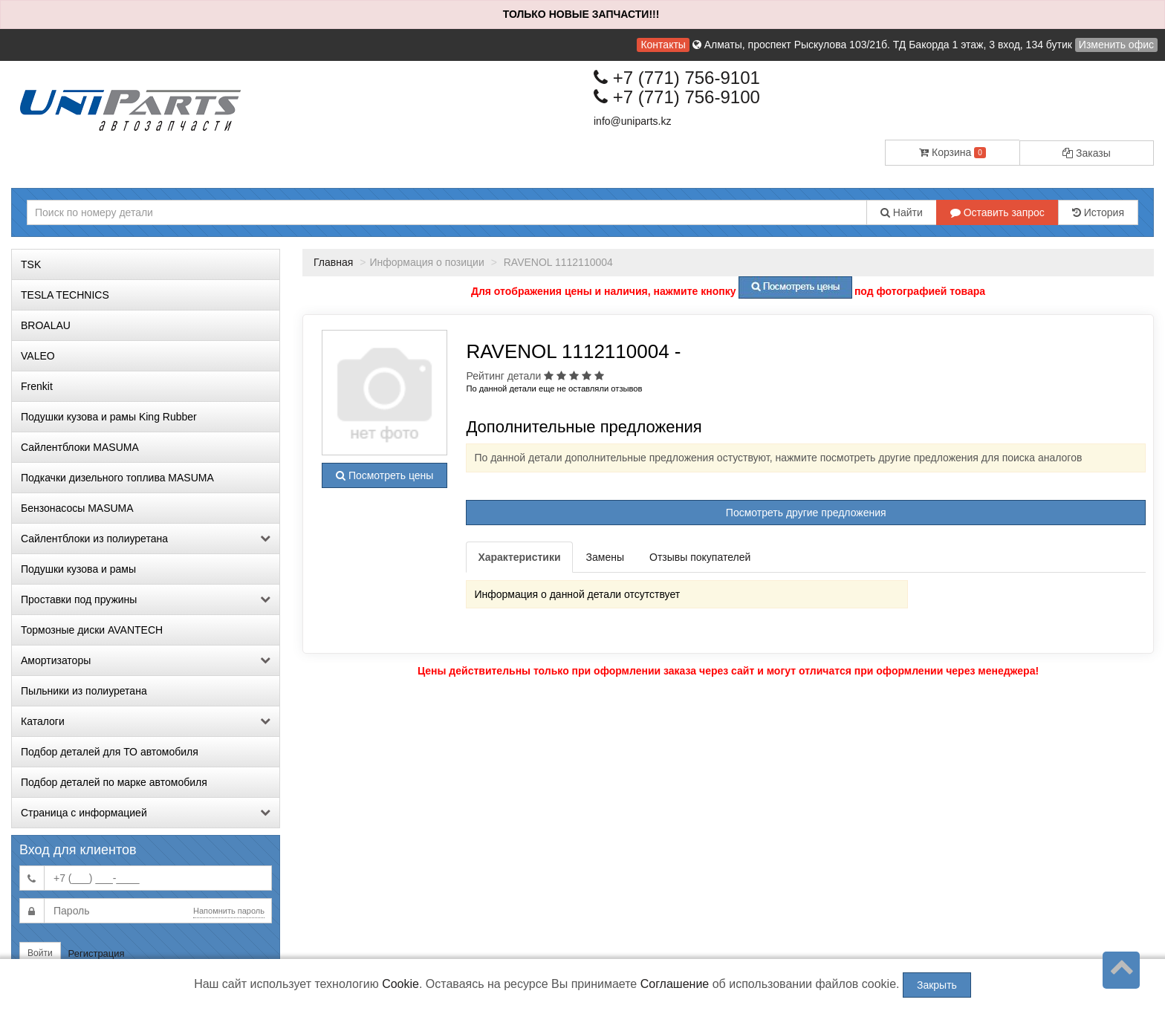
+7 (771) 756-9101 (677, 78)
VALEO (38, 356)
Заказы (1086, 153)
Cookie (400, 984)
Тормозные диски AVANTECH (92, 630)
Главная (333, 262)
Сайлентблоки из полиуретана (145, 538)
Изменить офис (1116, 45)
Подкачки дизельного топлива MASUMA (117, 478)
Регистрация (96, 953)
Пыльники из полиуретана (84, 691)
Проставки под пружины (145, 599)
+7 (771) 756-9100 (677, 97)
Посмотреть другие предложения (806, 512)
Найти (901, 212)
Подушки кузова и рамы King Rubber (109, 417)
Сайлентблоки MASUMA (80, 447)
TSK (31, 264)
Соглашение (675, 984)
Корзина (952, 152)
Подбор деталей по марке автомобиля (114, 782)
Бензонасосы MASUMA (77, 508)
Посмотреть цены (384, 475)
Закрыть (937, 985)
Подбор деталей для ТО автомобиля (109, 752)
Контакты (662, 45)
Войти (40, 953)
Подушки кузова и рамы (78, 569)
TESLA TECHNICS (65, 295)
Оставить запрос (997, 212)
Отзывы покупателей (699, 557)
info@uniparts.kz (632, 121)
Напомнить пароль (229, 910)
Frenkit (37, 386)
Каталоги (145, 721)
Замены (605, 557)
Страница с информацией (145, 813)
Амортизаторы (145, 660)
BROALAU (46, 325)
